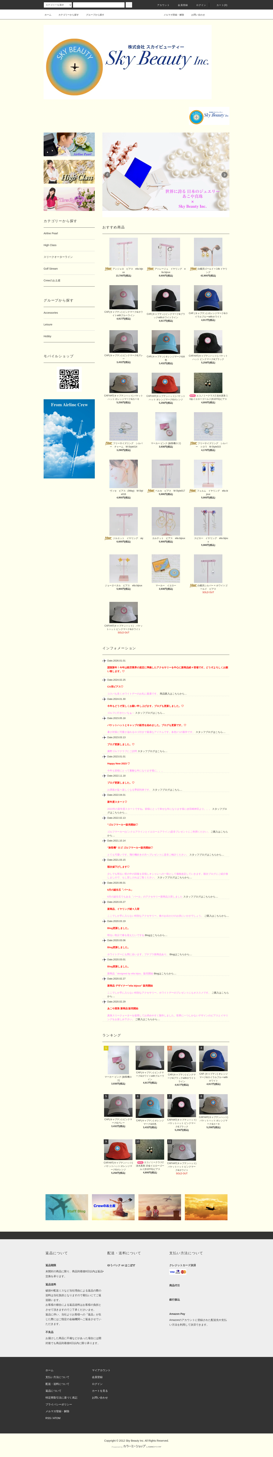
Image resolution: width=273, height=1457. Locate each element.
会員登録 (180, 5)
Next (224, 175)
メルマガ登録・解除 (171, 14)
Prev (107, 175)
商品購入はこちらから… (173, 693)
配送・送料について (57, 1383)
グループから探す (93, 14)
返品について (53, 1390)
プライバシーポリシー (59, 1404)
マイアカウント (101, 1370)
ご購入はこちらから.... (216, 915)
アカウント (161, 5)
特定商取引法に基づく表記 (61, 1397)
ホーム (48, 14)
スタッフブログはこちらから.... (206, 854)
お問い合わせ (196, 14)
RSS (48, 1418)
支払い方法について (57, 1377)
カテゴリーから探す (66, 14)
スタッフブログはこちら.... (150, 712)
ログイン (199, 5)
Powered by (136, 1447)
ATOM (56, 1418)
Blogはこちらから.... (155, 935)
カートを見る (100, 1390)
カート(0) (220, 5)
